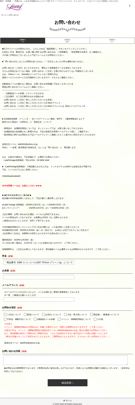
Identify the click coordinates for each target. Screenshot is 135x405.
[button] (129, 6)
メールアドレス (10, 285)
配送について (33, 314)
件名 (4, 256)
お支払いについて (53, 314)
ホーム (67, 400)
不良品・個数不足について (19, 319)
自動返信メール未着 (46, 319)
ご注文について (14, 314)
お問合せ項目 (9, 307)
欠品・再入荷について (77, 314)
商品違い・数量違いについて (106, 314)
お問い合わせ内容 (11, 351)
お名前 (5, 270)
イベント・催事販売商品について (76, 319)
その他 (100, 319)
